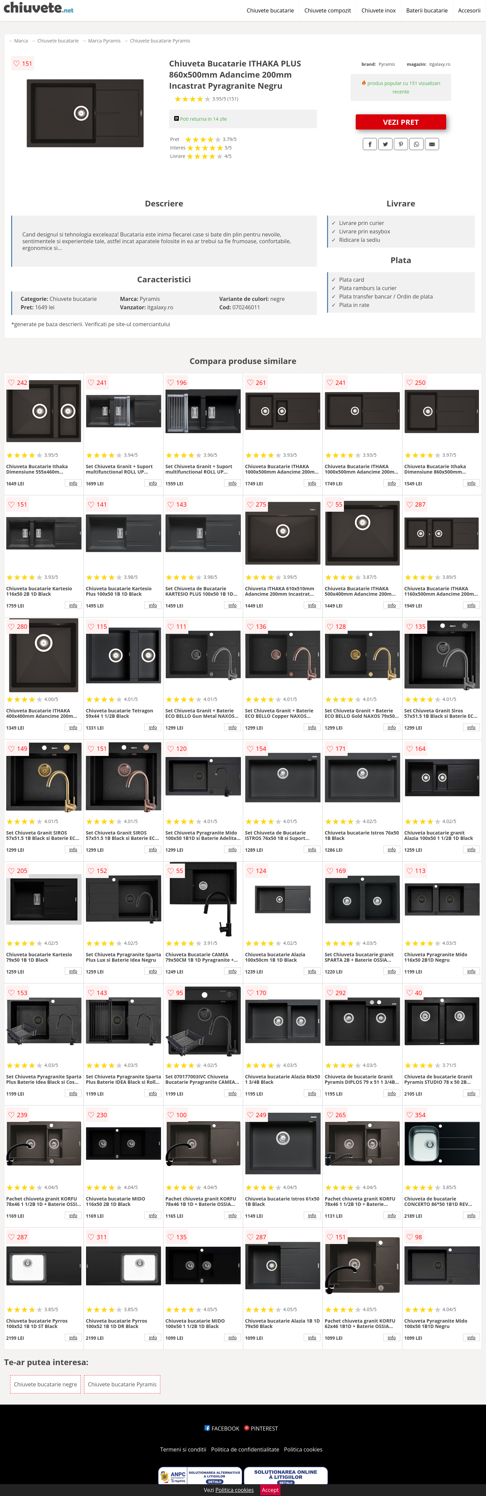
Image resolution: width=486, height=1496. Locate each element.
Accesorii (469, 10)
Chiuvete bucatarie (270, 10)
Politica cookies (303, 1449)
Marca (21, 40)
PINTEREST (261, 1428)
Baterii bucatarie (427, 10)
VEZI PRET (401, 122)
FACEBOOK (222, 1428)
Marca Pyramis (104, 40)
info (73, 483)
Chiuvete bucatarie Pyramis (160, 40)
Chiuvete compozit (327, 10)
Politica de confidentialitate (245, 1449)
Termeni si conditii (183, 1449)
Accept (270, 1490)
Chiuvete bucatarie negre (45, 1384)
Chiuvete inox (378, 10)
